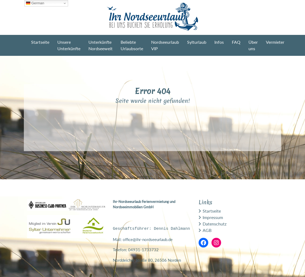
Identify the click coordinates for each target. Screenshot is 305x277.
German (35, 3)
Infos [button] (219, 42)
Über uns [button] (253, 45)
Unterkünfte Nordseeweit (100, 45)
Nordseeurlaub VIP (165, 45)
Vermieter (275, 42)
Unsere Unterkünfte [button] (68, 45)
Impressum (213, 217)
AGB (207, 230)
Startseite (40, 42)
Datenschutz (214, 223)
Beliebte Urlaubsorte (132, 45)
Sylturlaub (196, 42)
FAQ (236, 42)
